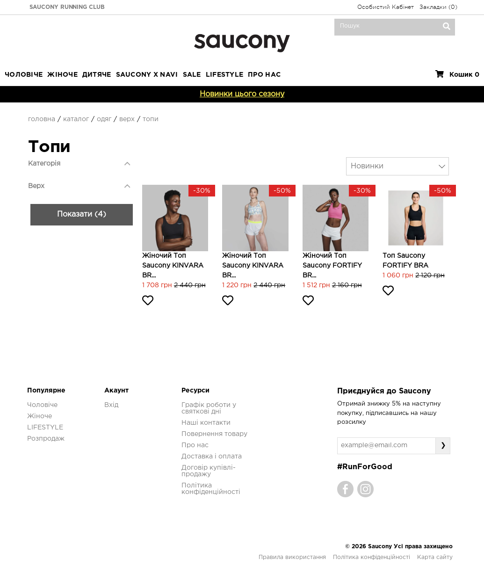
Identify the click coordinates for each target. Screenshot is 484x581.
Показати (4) (81, 427)
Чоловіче (24, 75)
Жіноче (62, 75)
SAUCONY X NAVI (147, 75)
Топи (151, 119)
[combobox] (397, 166)
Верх (127, 119)
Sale (192, 75)
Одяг (104, 119)
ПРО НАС (264, 75)
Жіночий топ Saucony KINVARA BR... (172, 265)
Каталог (76, 119)
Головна (41, 119)
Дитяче (96, 75)
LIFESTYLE (225, 75)
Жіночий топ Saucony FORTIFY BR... (332, 265)
